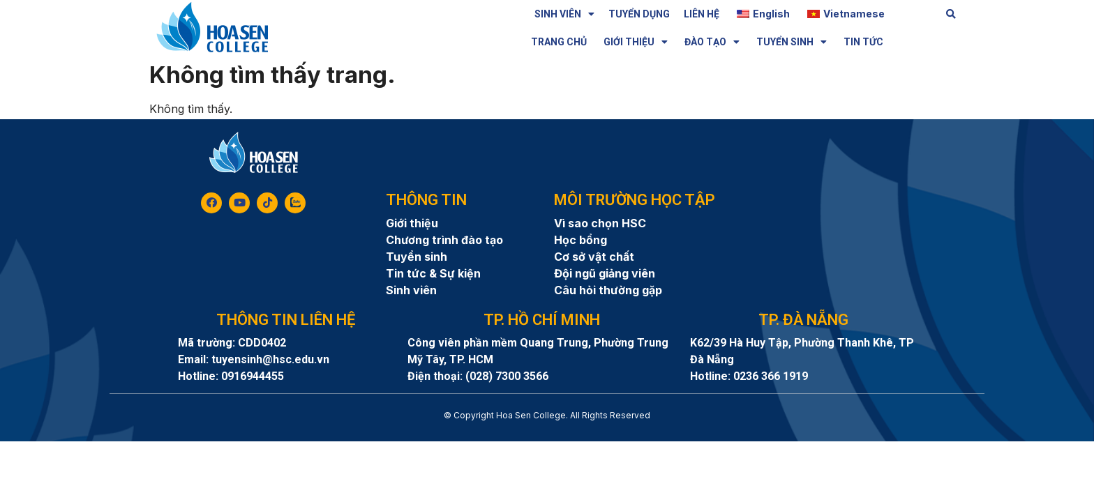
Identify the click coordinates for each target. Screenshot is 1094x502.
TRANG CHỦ (559, 41)
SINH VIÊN (564, 14)
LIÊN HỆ (701, 14)
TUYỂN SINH (791, 42)
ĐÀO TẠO (712, 42)
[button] (951, 14)
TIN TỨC (863, 41)
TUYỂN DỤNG (639, 14)
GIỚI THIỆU (636, 42)
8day (547, 428)
